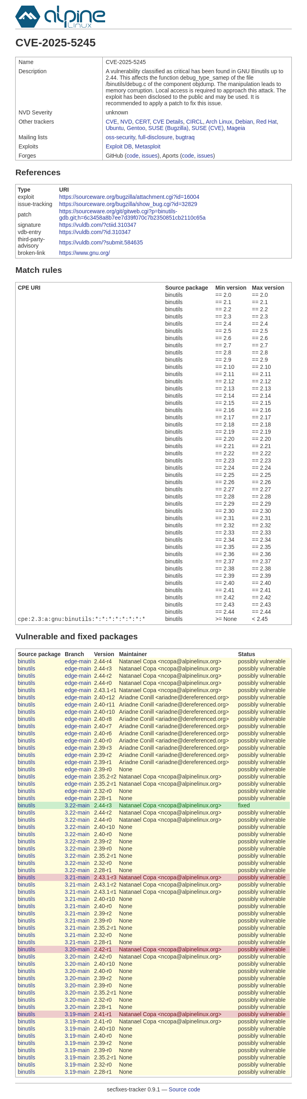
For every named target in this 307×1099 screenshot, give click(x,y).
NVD (126, 121)
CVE (111, 121)
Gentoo (136, 128)
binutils (26, 662)
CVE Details (168, 121)
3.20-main (77, 950)
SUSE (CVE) (207, 128)
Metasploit (148, 146)
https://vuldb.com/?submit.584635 (101, 242)
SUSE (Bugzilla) (168, 128)
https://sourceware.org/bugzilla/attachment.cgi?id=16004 (129, 197)
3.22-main (77, 806)
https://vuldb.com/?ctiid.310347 (97, 225)
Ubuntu (115, 128)
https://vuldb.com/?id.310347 (95, 232)
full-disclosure (155, 137)
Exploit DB (119, 146)
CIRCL (194, 121)
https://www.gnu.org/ (84, 253)
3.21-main (77, 878)
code (133, 155)
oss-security (120, 137)
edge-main (78, 662)
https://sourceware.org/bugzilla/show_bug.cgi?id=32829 (128, 204)
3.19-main (77, 1015)
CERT (142, 121)
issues (150, 155)
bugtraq (184, 137)
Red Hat (266, 121)
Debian (244, 121)
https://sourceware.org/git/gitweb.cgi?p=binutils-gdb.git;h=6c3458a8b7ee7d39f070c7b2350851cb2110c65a (132, 214)
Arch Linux (219, 121)
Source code (184, 1090)
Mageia (236, 128)
